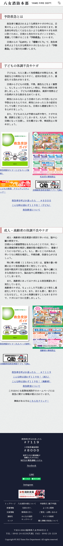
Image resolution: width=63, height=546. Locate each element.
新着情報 (10, 508)
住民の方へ (26, 508)
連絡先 (10, 516)
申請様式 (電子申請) (48, 503)
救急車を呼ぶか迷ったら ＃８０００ (31, 200)
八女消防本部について (27, 503)
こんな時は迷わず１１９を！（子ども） (31, 205)
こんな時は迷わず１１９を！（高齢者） (31, 381)
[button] (59, 3)
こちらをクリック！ (39, 400)
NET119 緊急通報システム (31, 460)
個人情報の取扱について (48, 520)
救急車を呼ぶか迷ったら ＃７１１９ (31, 372)
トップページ (10, 503)
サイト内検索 (48, 516)
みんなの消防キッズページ (26, 518)
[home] (26, 3)
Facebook (31, 465)
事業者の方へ (26, 512)
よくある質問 (48, 508)
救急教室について (31, 209)
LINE (31, 474)
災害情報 (10, 512)
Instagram (28, 484)
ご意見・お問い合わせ (48, 512)
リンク (10, 520)
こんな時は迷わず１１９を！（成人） (31, 376)
